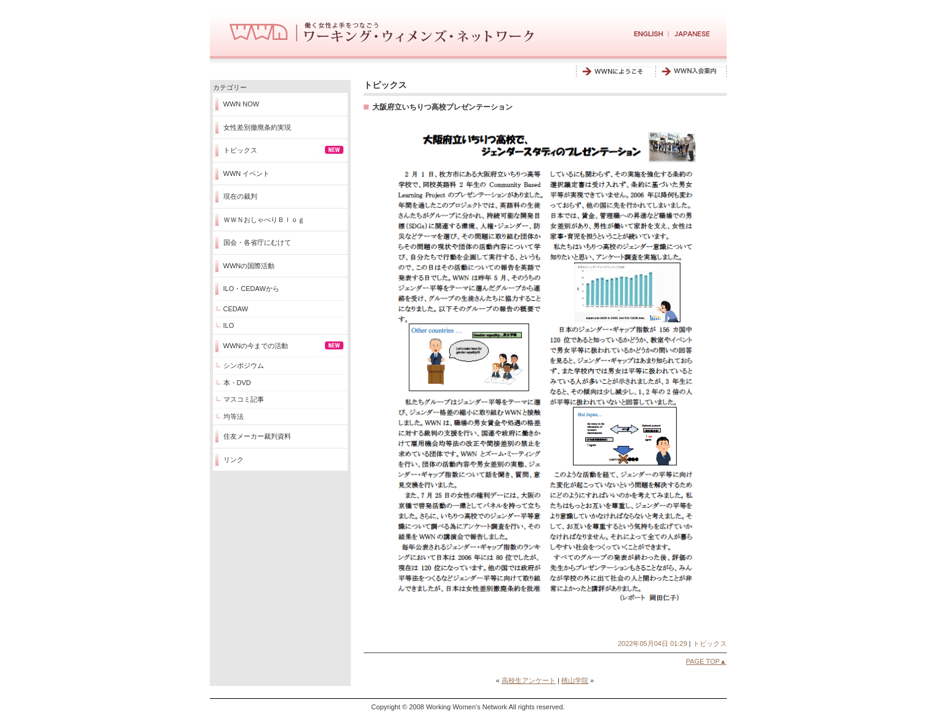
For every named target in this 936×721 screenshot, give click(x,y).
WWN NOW (241, 104)
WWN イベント (246, 173)
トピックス (240, 150)
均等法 (233, 416)
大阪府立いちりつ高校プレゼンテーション (442, 107)
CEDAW (236, 309)
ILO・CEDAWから (251, 288)
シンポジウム (243, 365)
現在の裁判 (240, 196)
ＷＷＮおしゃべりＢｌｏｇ (264, 219)
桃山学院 (574, 680)
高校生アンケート (529, 680)
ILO (228, 325)
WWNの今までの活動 (256, 345)
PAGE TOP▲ (706, 661)
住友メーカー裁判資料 (257, 436)
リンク (233, 459)
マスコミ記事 (243, 399)
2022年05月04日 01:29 (652, 643)
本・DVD (237, 382)
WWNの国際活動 (249, 265)
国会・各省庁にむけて (257, 242)
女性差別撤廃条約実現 (257, 127)
